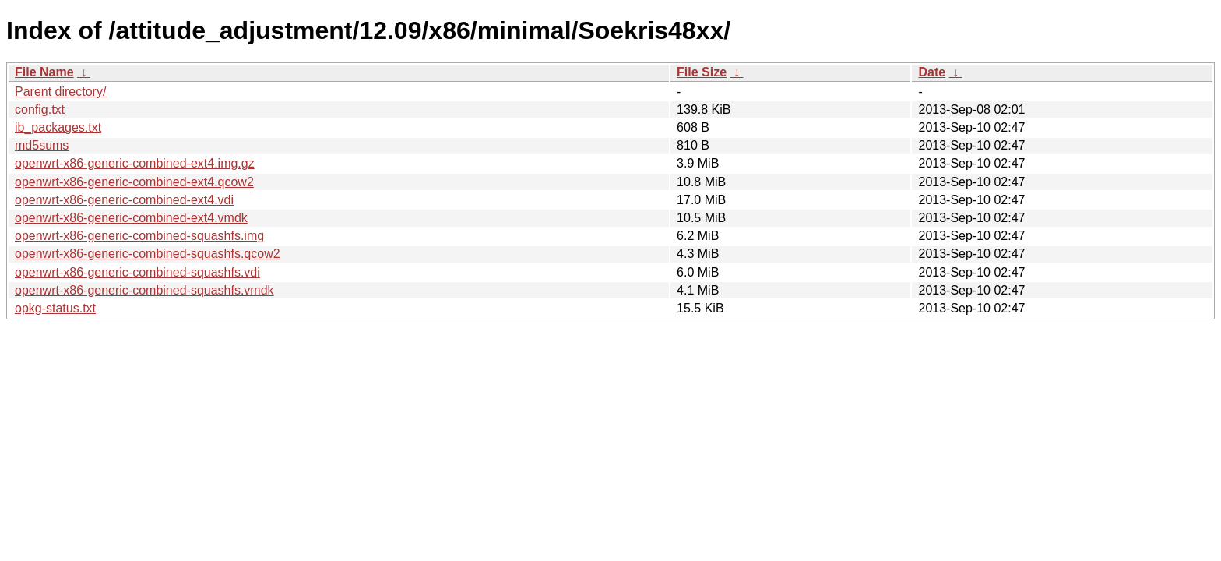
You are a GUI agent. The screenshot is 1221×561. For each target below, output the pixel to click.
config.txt (40, 109)
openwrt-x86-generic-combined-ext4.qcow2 (134, 182)
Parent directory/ (60, 91)
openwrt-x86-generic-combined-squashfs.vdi (137, 272)
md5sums (42, 145)
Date (931, 72)
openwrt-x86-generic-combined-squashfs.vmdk (144, 290)
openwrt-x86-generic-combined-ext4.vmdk (131, 217)
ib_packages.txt (58, 127)
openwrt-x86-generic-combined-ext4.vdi (124, 199)
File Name (44, 72)
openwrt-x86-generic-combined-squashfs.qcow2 (147, 253)
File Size (702, 72)
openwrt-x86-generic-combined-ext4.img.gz (135, 163)
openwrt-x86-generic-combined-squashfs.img (139, 235)
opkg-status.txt (55, 308)
